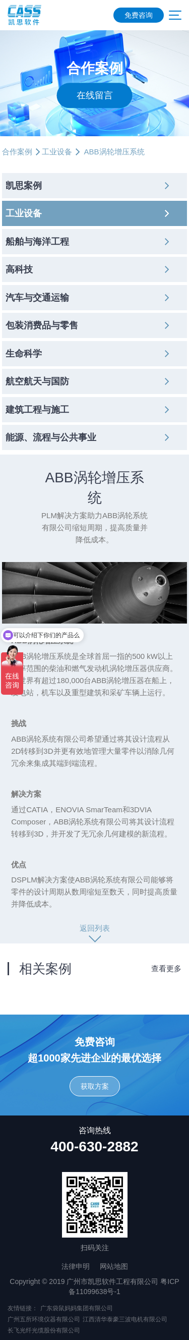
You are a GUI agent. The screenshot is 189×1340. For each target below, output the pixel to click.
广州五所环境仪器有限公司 (44, 1319)
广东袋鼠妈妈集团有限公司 (76, 1308)
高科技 (19, 269)
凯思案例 (24, 186)
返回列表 (95, 928)
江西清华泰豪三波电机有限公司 (125, 1319)
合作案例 (17, 151)
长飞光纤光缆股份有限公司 (44, 1330)
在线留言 (95, 95)
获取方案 (95, 1086)
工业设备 (57, 151)
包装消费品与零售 (42, 325)
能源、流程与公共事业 (51, 437)
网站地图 (114, 1266)
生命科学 (24, 354)
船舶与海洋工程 (37, 242)
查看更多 (166, 968)
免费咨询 (138, 15)
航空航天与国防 (37, 381)
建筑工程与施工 (37, 410)
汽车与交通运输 (37, 298)
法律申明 (75, 1266)
